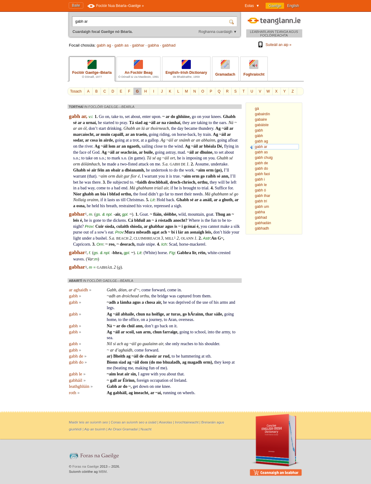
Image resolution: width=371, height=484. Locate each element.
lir (194, 252)
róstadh (165, 220)
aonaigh (197, 232)
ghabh (88, 194)
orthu (202, 182)
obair (116, 170)
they (186, 122)
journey (155, 319)
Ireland (180, 380)
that (91, 176)
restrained (127, 206)
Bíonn (112, 362)
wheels (188, 393)
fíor (134, 176)
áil (153, 122)
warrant (79, 176)
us (118, 200)
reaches (187, 344)
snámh (184, 140)
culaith (122, 226)
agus (169, 226)
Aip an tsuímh (95, 429)
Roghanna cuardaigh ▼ (218, 32)
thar (209, 314)
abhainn (208, 140)
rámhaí (174, 122)
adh (112, 296)
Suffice (221, 188)
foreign (143, 380)
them (206, 296)
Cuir (99, 226)
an (80, 128)
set (127, 116)
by (200, 134)
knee (166, 386)
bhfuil (139, 220)
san (139, 332)
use (205, 302)
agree (145, 374)
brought (189, 188)
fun (214, 220)
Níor (77, 194)
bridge (162, 296)
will (221, 182)
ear (110, 232)
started (108, 122)
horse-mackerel (192, 244)
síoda (109, 226)
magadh (194, 362)
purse (77, 232)
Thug (220, 214)
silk (237, 226)
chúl (131, 326)
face (82, 152)
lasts (111, 200)
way (91, 188)
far (167, 194)
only (176, 344)
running (169, 393)
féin (101, 170)
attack (143, 164)
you (211, 158)
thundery (205, 128)
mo (159, 362)
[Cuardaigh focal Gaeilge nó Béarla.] (151, 21)
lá (143, 128)
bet (75, 182)
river (89, 146)
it (167, 176)
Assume (202, 164)
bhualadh (171, 362)
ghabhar (156, 226)
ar (168, 116)
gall (113, 380)
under (87, 238)
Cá (130, 220)
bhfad (114, 194)
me (157, 164)
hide (226, 232)
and (232, 302)
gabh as (121, 45)
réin (201, 252)
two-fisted (128, 164)
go (194, 116)
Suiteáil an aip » (274, 44)
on (107, 116)
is (183, 158)
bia (103, 194)
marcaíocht (83, 134)
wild (182, 214)
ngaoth (133, 146)
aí (159, 393)
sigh (177, 206)
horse (162, 252)
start (102, 128)
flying (229, 146)
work (189, 170)
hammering (190, 356)
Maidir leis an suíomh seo (88, 422)
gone (97, 220)
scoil (130, 332)
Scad (173, 244)
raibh (211, 176)
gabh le (77, 373)
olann (187, 238)
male (141, 244)
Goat (144, 214)
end (124, 188)
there (96, 182)
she (168, 344)
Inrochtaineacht (187, 422)
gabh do (78, 362)
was (87, 182)
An (214, 238)
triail (158, 188)
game (138, 158)
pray (123, 122)
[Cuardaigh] (232, 21)
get (135, 386)
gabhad (168, 45)
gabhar (138, 45)
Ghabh (229, 116)
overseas (186, 319)
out (86, 232)
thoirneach (160, 128)
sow (101, 232)
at (127, 140)
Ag (217, 128)
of (89, 152)
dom (144, 362)
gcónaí (190, 226)
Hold (161, 200)
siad (138, 122)
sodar (78, 140)
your (206, 116)
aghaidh (125, 350)
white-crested (218, 252)
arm (147, 332)
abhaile (127, 314)
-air (117, 214)
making (141, 368)
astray (171, 152)
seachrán (129, 152)
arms (224, 302)
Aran (172, 319)
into (211, 332)
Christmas (135, 200)
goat (209, 214)
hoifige (158, 314)
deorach (127, 244)
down (143, 386)
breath (111, 206)
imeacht (141, 393)
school (200, 332)
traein (141, 134)
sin (133, 374)
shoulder (212, 344)
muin (105, 134)
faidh (142, 182)
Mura (130, 232)
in (100, 140)
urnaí (91, 122)
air (93, 170)
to (121, 116)
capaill (117, 134)
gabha (153, 45)
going (153, 134)
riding (165, 134)
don (92, 128)
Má (132, 188)
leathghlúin (81, 386)
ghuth (227, 200)
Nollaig (79, 200)
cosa (94, 140)
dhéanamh (134, 170)
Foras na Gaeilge (85, 466)
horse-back (186, 134)
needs (198, 194)
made (111, 164)
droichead (130, 296)
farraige (170, 332)
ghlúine (183, 116)
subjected (121, 182)
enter (146, 116)
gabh (75, 295)
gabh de (178, 164)
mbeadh (143, 232)
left (234, 182)
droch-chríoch (182, 182)
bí (173, 232)
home (111, 319)
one (158, 386)
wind (178, 146)
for (230, 188)
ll (228, 170)
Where (194, 220)
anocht (179, 220)
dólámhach (90, 164)
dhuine (206, 152)
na (163, 122)
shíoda (136, 226)
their (188, 194)
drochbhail (157, 182)
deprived (183, 302)
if (172, 188)
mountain (196, 214)
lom (111, 146)
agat (156, 232)
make (225, 226)
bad (84, 188)
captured (184, 296)
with (154, 374)
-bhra (116, 252)
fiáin (157, 214)
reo (111, 244)
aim (201, 170)
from (197, 296)
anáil (207, 200)
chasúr (151, 356)
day (180, 128)
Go (101, 116)
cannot (213, 226)
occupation (159, 380)
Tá (131, 122)
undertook (159, 170)
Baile (76, 5)
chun (140, 314)
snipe (150, 244)
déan (122, 290)
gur (127, 176)
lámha (125, 302)
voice (147, 206)
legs (110, 308)
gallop (153, 140)
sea (109, 337)
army (226, 332)
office (134, 319)
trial (205, 188)
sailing (147, 146)
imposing (194, 158)
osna (80, 206)
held (95, 206)
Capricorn (81, 244)
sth (208, 356)
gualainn (150, 344)
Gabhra (184, 252)
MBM (103, 471)
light (77, 238)
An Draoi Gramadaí (123, 429)
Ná (230, 122)
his (102, 206)
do (173, 116)
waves (78, 259)
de (141, 356)
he (100, 122)
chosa (150, 302)
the (215, 122)
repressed (162, 206)
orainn (92, 200)
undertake (219, 164)
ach (164, 232)
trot (135, 140)
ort (172, 158)
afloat (233, 140)
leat (120, 374)
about (135, 116)
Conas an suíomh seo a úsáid (134, 422)
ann (224, 176)
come (101, 188)
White (150, 252)
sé (75, 122)
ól (85, 128)
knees (216, 116)
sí (114, 344)
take (114, 116)
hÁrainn (195, 314)
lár (180, 232)
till (123, 200)
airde (108, 140)
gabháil (105, 267)
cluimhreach (147, 238)
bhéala (210, 146)
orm (76, 164)
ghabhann (144, 188)
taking (202, 122)
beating (120, 368)
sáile (218, 314)
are (193, 122)
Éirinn (128, 380)
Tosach (76, 91)
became (190, 128)
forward (158, 290)
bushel (101, 238)
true (176, 176)
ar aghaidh (80, 289)
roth (74, 392)
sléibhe (170, 214)
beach (122, 238)
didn (152, 194)
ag (146, 122)
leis (76, 220)
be (228, 182)
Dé (219, 146)
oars (222, 122)
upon (156, 116)
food (143, 194)
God (95, 152)
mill (169, 238)
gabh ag (104, 45)
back (170, 200)
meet (179, 194)
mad (181, 152)
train (207, 134)
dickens (119, 220)
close (158, 146)
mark (115, 158)
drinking (114, 128)
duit (119, 176)
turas (176, 314)
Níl (109, 344)
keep (226, 362)
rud (166, 356)
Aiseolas (165, 422)
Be (109, 182)
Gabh (111, 290)
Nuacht (146, 429)
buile (148, 152)
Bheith (119, 356)
